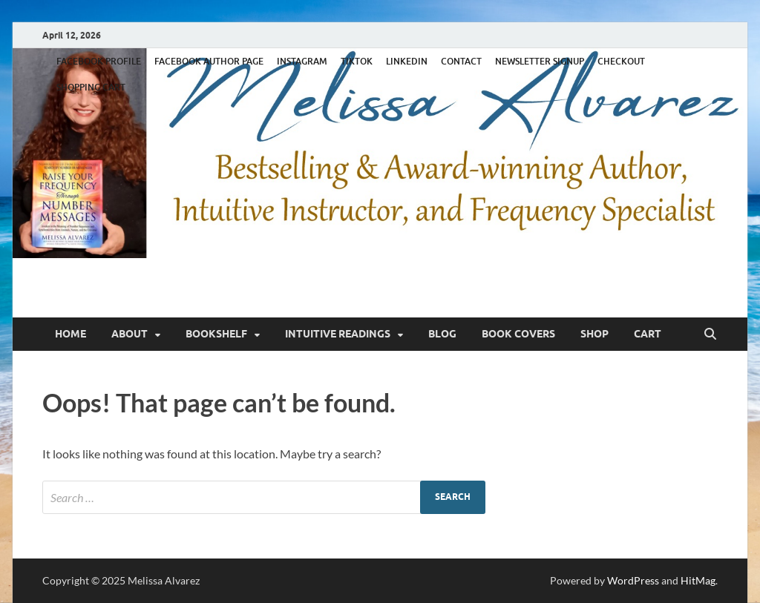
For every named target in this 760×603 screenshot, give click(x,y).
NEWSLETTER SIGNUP (539, 61)
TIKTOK (357, 61)
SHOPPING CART (90, 87)
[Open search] (710, 334)
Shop (594, 334)
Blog (442, 334)
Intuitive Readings (337, 334)
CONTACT (461, 61)
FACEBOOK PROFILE (98, 61)
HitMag (698, 580)
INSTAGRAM (302, 61)
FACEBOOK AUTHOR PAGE (208, 61)
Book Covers (518, 334)
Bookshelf (216, 334)
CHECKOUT (621, 61)
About (129, 334)
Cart (647, 334)
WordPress (633, 580)
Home (70, 334)
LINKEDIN (407, 61)
